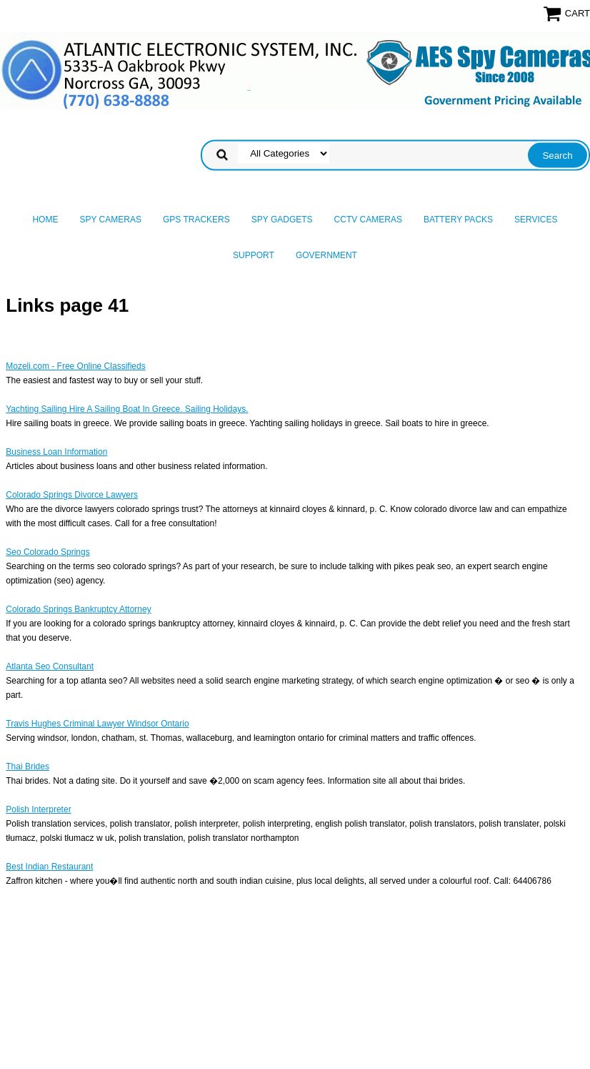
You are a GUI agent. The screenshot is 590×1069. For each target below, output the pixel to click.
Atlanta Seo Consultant (50, 666)
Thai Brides (27, 767)
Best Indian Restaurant (49, 867)
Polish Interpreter (38, 809)
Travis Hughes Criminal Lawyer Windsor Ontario (97, 724)
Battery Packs (458, 220)
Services (535, 220)
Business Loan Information (56, 452)
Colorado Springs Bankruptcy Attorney (78, 609)
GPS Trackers (196, 220)
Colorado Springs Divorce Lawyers (72, 495)
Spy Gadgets (282, 220)
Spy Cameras (110, 220)
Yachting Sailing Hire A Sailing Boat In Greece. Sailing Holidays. (127, 409)
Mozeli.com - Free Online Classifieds (75, 366)
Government (326, 255)
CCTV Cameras (368, 220)
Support (253, 255)
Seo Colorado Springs (47, 552)
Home (45, 220)
